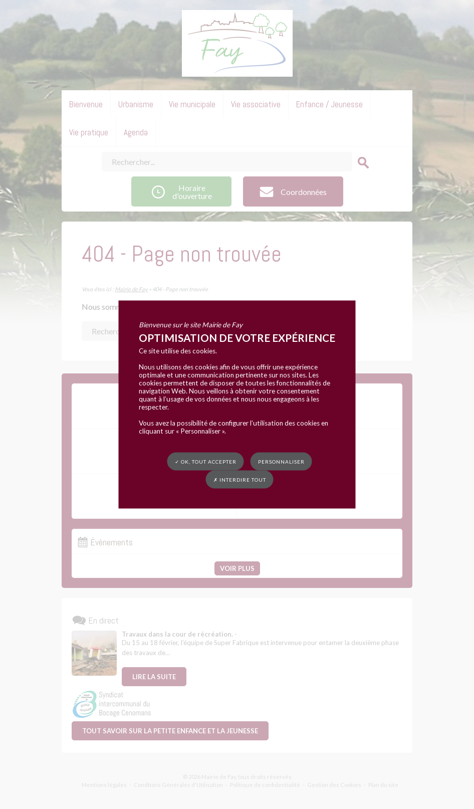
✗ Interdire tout (239, 480)
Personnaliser (281, 462)
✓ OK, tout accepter (205, 462)
